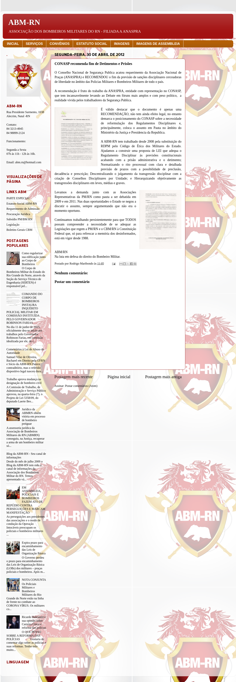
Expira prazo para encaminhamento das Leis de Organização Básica (34, 548)
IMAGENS (121, 44)
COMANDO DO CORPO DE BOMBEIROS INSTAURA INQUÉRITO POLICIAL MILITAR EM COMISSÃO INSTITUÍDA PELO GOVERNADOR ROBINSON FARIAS (24, 308)
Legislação (12, 224)
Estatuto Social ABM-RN (21, 203)
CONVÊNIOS (60, 44)
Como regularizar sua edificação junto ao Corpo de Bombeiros (34, 259)
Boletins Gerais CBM (19, 230)
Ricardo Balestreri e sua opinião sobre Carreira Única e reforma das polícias (34, 622)
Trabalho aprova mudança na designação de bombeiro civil (23, 381)
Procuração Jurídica (18, 214)
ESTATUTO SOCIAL (91, 44)
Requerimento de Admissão (22, 208)
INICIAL (13, 44)
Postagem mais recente (73, 376)
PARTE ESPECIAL (18, 198)
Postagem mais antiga (163, 376)
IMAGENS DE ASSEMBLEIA (158, 44)
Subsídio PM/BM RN (19, 219)
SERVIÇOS (34, 44)
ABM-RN (24, 22)
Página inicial (118, 376)
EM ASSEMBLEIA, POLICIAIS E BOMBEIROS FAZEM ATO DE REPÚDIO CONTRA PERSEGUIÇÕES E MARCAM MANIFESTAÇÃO (25, 500)
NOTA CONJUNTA (34, 579)
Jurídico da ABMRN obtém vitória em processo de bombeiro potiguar (33, 416)
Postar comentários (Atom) (81, 386)
